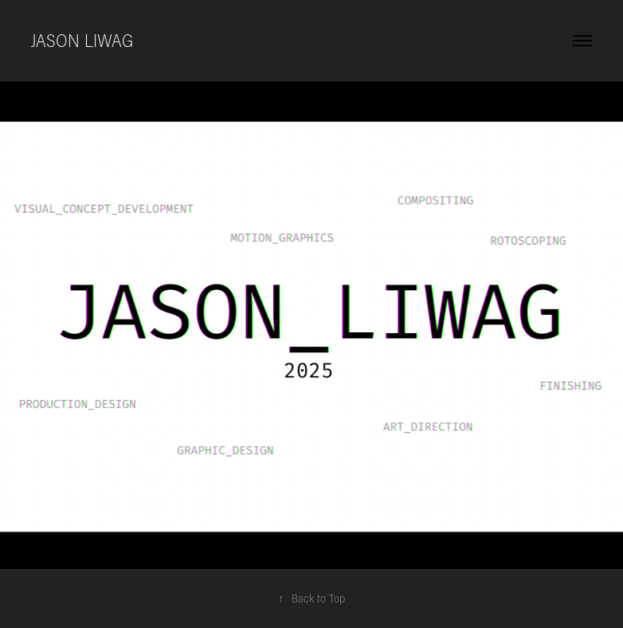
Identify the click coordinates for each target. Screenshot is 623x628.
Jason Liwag (82, 40)
